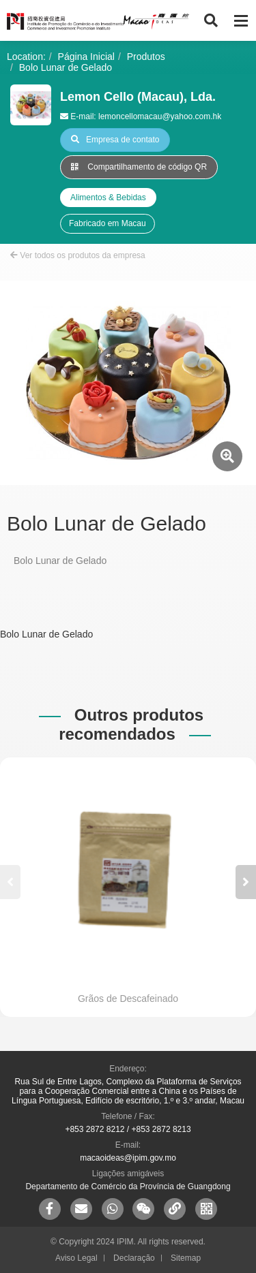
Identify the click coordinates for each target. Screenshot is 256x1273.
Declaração (134, 1258)
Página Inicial (86, 56)
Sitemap (186, 1258)
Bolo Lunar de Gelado (65, 67)
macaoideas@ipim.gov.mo (128, 1158)
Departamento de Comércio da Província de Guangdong (127, 1186)
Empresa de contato (115, 139)
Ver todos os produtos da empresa (77, 255)
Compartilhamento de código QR (139, 167)
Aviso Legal (76, 1258)
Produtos (146, 56)
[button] (246, 882)
